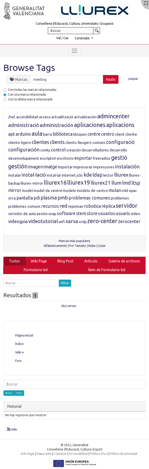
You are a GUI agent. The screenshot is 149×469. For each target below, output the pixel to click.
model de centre (47, 190)
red (63, 206)
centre (93, 134)
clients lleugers (78, 142)
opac (133, 190)
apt (11, 134)
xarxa (72, 221)
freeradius (101, 158)
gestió (119, 157)
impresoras (82, 167)
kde (88, 175)
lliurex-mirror (32, 183)
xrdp (83, 221)
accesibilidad (27, 117)
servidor (126, 205)
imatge (50, 166)
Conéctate (82, 38)
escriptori (48, 158)
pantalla (24, 197)
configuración (24, 149)
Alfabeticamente (55, 246)
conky (45, 150)
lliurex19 (78, 182)
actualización (85, 117)
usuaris (123, 213)
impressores (103, 167)
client (120, 134)
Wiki (19, 352)
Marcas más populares (74, 241)
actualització (62, 117)
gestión (18, 166)
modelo (69, 190)
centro (107, 134)
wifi (62, 221)
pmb (63, 197)
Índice (19, 344)
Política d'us (98, 454)
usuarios (106, 213)
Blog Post (65, 261)
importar (65, 167)
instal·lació (34, 175)
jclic (80, 175)
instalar (14, 175)
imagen (35, 166)
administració (23, 125)
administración (56, 125)
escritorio (65, 158)
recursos (50, 206)
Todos (14, 261)
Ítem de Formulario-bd (106, 270)
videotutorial (43, 221)
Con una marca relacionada (27, 94)
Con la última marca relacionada (30, 99)
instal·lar (53, 175)
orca (12, 198)
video (135, 213)
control (58, 149)
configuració (120, 142)
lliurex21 (101, 183)
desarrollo (118, 150)
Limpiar (133, 79)
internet (69, 175)
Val (58, 38)
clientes (40, 142)
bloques (80, 134)
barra (47, 134)
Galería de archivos (124, 261)
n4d (125, 190)
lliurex (121, 175)
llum (116, 183)
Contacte (60, 454)
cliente (131, 134)
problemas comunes (89, 197)
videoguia (18, 221)
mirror (14, 190)
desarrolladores (95, 150)
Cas (66, 38)
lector (108, 175)
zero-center (102, 221)
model (27, 190)
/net (11, 117)
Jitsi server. (69, 306)
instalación (127, 166)
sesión (42, 213)
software (66, 213)
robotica (92, 206)
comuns (98, 142)
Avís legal (27, 454)
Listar (102, 246)
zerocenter (129, 221)
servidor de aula (22, 213)
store (92, 213)
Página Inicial (24, 335)
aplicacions (120, 125)
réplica (108, 206)
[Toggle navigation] (74, 50)
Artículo (91, 261)
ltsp (135, 183)
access (45, 117)
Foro (18, 361)
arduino (23, 134)
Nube (92, 246)
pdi (36, 197)
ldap (97, 175)
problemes (120, 198)
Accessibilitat (78, 454)
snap (52, 213)
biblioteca (62, 134)
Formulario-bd (36, 270)
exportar (83, 158)
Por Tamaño (77, 246)
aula (37, 133)
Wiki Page (39, 261)
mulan (114, 190)
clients (57, 142)
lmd (126, 183)
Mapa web (44, 454)
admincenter (113, 116)
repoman (75, 206)
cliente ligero (19, 142)
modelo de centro (92, 190)
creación (73, 150)
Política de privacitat (123, 454)
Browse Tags (29, 67)
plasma (49, 197)
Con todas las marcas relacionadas (32, 90)
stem (81, 213)
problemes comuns (24, 206)
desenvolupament (23, 158)
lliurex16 (55, 182)
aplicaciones (89, 125)
